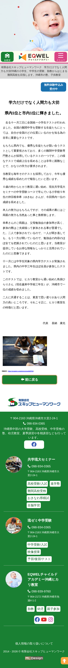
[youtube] (44, 620)
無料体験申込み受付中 (53, 86)
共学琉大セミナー (41, 459)
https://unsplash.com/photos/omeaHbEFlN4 (20, 371)
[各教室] (7, 57)
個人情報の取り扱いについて (34, 643)
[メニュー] (60, 57)
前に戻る (29, 379)
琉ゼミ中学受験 (40, 520)
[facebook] (34, 445)
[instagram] (50, 620)
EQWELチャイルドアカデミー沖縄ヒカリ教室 (43, 579)
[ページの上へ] (64, 660)
